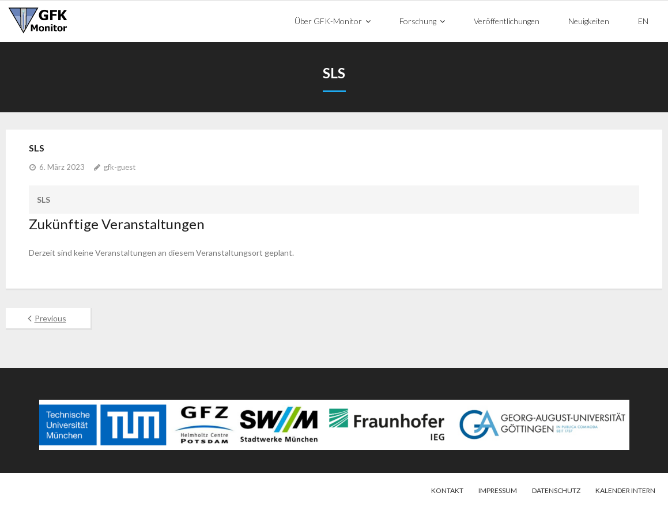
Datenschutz (556, 490)
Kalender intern (625, 490)
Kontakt (447, 490)
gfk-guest (119, 166)
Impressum (497, 490)
